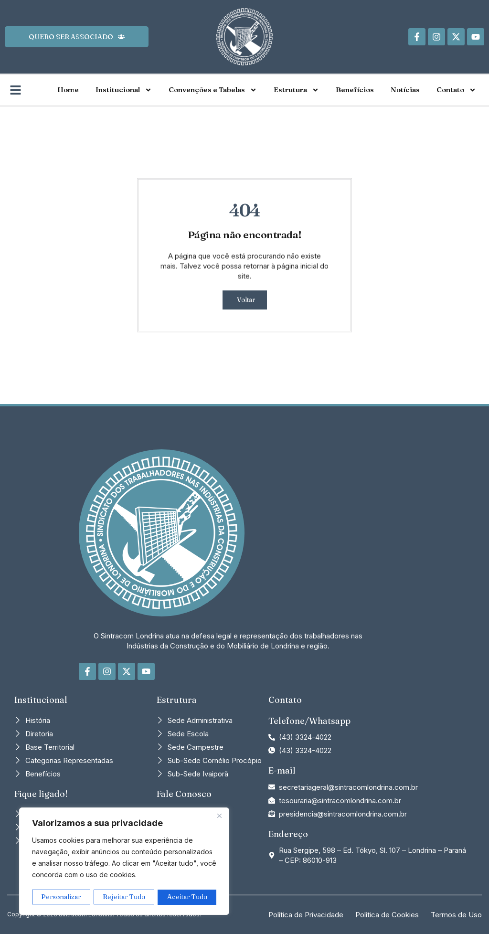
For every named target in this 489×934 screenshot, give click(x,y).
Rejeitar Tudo (124, 897)
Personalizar (61, 897)
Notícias (405, 89)
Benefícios (355, 89)
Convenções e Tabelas (213, 90)
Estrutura (296, 90)
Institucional (124, 90)
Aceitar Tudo (187, 897)
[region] (124, 862)
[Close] (219, 817)
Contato (456, 90)
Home (68, 89)
